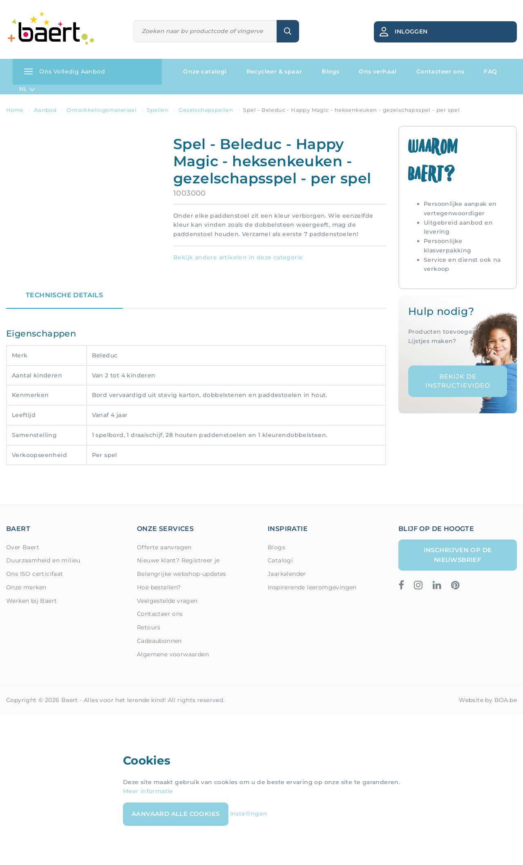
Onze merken (26, 587)
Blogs (330, 71)
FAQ (490, 71)
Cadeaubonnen (159, 640)
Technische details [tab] (64, 295)
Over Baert (22, 547)
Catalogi (280, 560)
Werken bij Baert (31, 600)
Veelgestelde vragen (167, 600)
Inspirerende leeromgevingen (312, 587)
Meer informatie (148, 791)
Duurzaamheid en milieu (43, 560)
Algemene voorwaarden (173, 654)
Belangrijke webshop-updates (181, 573)
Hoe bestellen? (159, 587)
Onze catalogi (204, 71)
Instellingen (249, 813)
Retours (149, 627)
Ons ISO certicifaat (34, 573)
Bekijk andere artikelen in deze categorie (238, 257)
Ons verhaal (377, 71)
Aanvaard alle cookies (175, 814)
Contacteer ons (440, 71)
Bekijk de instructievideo (457, 381)
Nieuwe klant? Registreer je (178, 560)
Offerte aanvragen (164, 547)
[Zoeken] (205, 31)
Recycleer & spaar (274, 71)
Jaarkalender (287, 573)
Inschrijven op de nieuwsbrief (458, 555)
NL (27, 89)
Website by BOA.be (488, 700)
